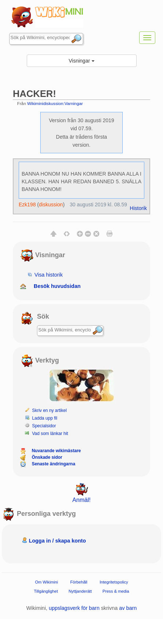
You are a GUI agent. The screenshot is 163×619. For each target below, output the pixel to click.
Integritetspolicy (114, 582)
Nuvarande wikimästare (56, 450)
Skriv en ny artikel (49, 410)
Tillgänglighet (46, 591)
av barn (128, 608)
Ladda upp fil (44, 418)
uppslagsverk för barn (74, 608)
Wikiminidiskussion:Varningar (55, 103)
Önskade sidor (47, 457)
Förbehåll (79, 582)
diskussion (51, 204)
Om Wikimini (46, 582)
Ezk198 (27, 204)
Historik (138, 208)
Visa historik (48, 275)
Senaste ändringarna (53, 463)
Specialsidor (44, 425)
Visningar (81, 61)
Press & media (116, 591)
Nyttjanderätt (80, 591)
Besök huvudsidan (57, 286)
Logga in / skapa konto (57, 541)
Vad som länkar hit (50, 433)
